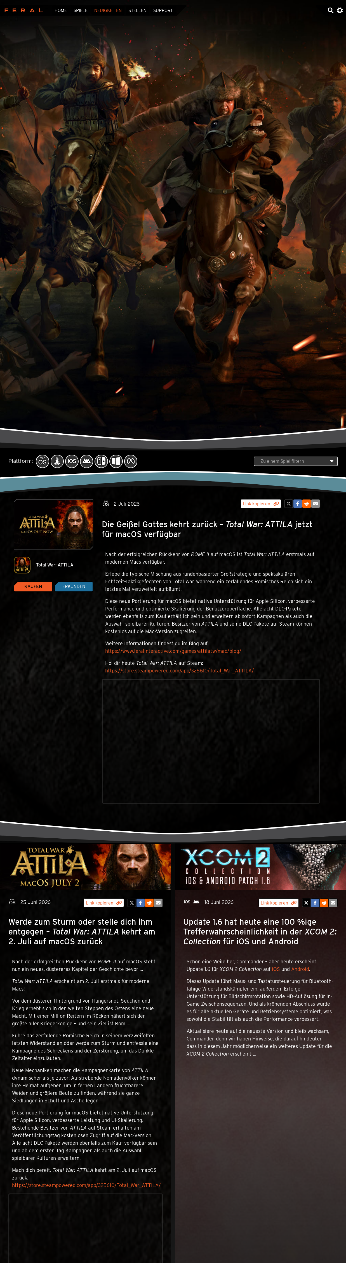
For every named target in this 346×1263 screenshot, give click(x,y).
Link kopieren (261, 503)
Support (163, 10)
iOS (276, 969)
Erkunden (73, 586)
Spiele (81, 10)
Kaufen (33, 586)
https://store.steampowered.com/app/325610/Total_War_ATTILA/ (179, 671)
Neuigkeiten (108, 10)
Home (61, 10)
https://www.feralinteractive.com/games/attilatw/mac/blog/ (173, 651)
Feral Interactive (22, 10)
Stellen (137, 10)
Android (300, 969)
